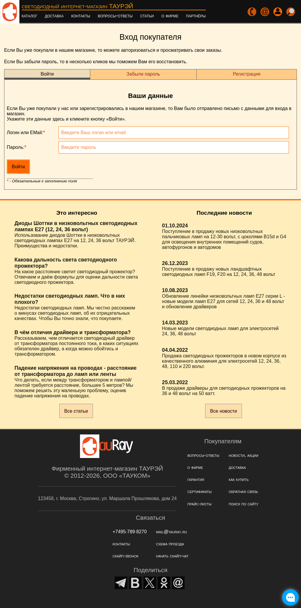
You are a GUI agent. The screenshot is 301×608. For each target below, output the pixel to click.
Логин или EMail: (26, 132)
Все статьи (76, 411)
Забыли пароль (143, 73)
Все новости (223, 411)
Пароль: (16, 147)
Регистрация (246, 73)
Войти (47, 73)
